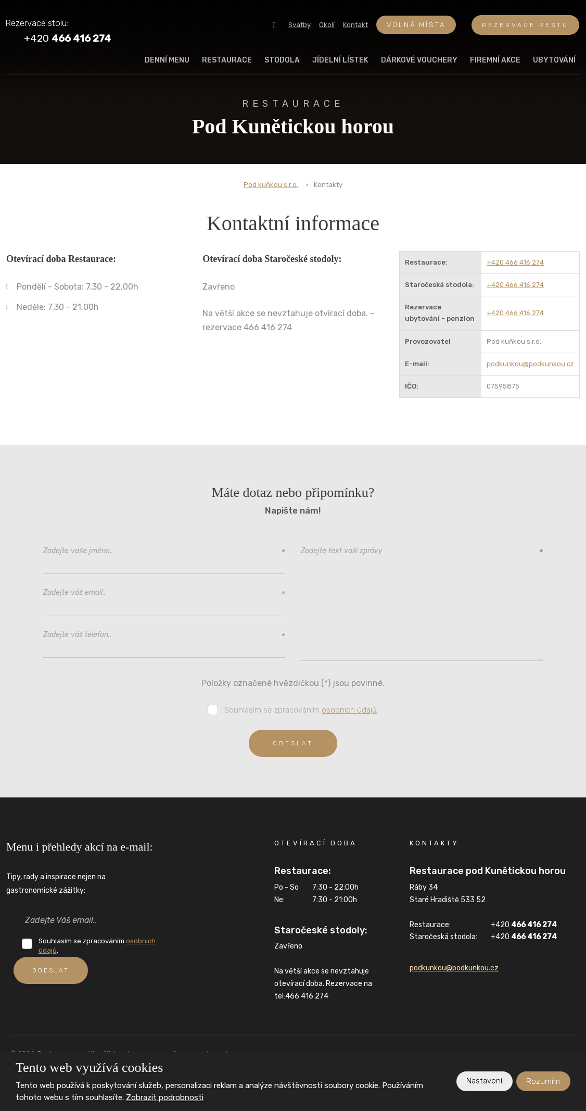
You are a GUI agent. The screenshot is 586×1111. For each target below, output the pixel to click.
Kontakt (355, 25)
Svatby (299, 25)
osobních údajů (349, 712)
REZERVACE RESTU (525, 25)
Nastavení (483, 1081)
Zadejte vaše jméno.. (164, 551)
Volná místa (416, 25)
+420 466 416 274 (515, 262)
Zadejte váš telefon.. (164, 635)
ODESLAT (53, 971)
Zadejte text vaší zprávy (422, 551)
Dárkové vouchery (419, 60)
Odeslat (293, 745)
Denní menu (167, 60)
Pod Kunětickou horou (293, 117)
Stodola (282, 60)
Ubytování (554, 60)
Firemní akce (495, 60)
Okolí (327, 25)
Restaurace (227, 60)
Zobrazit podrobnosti (164, 1097)
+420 (524, 926)
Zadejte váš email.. (164, 593)
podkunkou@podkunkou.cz (530, 364)
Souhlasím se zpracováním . (301, 712)
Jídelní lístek (340, 60)
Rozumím (543, 1081)
